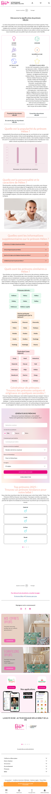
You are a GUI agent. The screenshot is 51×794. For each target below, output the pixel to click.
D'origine (6, 462)
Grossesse (7, 763)
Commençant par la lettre (11, 438)
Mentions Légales (34, 780)
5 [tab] (29, 744)
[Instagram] (21, 609)
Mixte (26, 433)
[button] (6, 791)
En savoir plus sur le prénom (14, 121)
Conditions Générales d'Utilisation (21, 780)
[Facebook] (25, 609)
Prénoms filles (18, 596)
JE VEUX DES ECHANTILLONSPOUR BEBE (25, 784)
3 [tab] (26, 547)
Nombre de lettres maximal (11, 446)
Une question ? (8, 780)
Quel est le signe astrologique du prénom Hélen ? (17, 255)
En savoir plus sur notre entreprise (25, 749)
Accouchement (8, 766)
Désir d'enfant (8, 761)
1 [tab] (22, 547)
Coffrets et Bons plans (10, 758)
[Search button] (49, 3)
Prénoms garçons (31, 596)
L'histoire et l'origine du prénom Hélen (14, 244)
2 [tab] (24, 547)
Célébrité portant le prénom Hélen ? (14, 260)
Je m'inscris (9, 640)
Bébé (5, 771)
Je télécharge (11, 687)
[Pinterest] (30, 609)
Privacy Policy (43, 780)
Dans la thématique (9, 454)
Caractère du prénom (36, 114)
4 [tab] (28, 547)
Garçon (17, 433)
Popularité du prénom (14, 114)
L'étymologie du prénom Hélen (12, 249)
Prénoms (6, 769)
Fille (8, 433)
